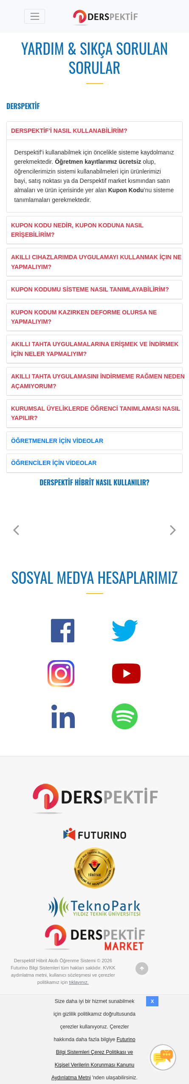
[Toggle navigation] (34, 16)
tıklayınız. (78, 982)
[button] (16, 530)
